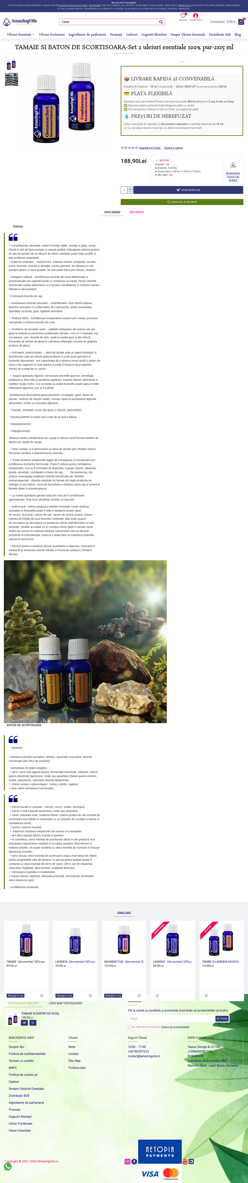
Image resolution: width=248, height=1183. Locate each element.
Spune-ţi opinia (173, 143)
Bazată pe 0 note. (150, 143)
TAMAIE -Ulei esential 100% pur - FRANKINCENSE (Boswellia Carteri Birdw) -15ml (27, 955)
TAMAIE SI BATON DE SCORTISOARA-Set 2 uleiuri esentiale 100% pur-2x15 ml (41, 1007)
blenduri (95, 5)
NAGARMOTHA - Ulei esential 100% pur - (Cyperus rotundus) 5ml (124, 955)
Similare (124, 906)
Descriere (112, 211)
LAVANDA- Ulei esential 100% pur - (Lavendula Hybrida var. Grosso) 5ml (75, 955)
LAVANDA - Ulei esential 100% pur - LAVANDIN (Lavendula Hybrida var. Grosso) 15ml (173, 955)
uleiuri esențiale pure (73, 5)
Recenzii (137, 211)
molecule (184, 5)
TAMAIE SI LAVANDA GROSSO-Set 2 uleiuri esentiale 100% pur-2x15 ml (222, 955)
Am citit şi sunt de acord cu (159, 1020)
